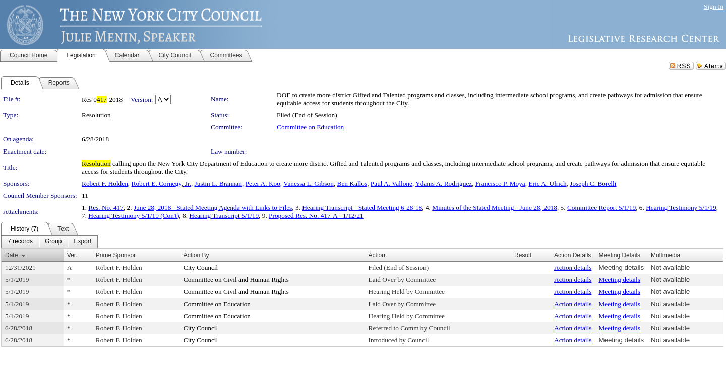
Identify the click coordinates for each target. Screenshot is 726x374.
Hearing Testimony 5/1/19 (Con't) (133, 215)
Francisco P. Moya (500, 183)
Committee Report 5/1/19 (601, 207)
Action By (196, 255)
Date (11, 255)
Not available (670, 267)
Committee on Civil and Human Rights (236, 279)
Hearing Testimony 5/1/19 (681, 207)
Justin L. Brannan (218, 183)
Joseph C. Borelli (593, 183)
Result (522, 255)
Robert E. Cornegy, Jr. (161, 183)
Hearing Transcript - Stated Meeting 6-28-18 (362, 207)
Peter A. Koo (263, 183)
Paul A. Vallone (391, 183)
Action (377, 255)
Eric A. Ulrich (547, 183)
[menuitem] (20, 242)
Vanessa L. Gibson (308, 183)
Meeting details (621, 267)
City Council (201, 267)
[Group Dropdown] (53, 242)
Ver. (72, 255)
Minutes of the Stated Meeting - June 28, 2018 (494, 207)
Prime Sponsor (116, 255)
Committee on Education (310, 127)
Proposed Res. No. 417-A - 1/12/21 (316, 215)
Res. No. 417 (106, 207)
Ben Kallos (352, 183)
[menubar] (49, 241)
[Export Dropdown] (82, 242)
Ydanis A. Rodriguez (443, 183)
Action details (572, 267)
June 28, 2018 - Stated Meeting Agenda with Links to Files (213, 207)
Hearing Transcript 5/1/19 (224, 215)
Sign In (713, 6)
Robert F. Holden (105, 183)
